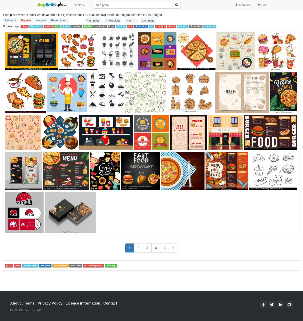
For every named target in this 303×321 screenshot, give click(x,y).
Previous (113, 20)
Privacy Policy (50, 303)
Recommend (59, 20)
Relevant (10, 20)
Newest (41, 20)
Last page (148, 20)
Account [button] (243, 5)
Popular (26, 20)
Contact (110, 303)
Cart (262, 5)
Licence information (83, 303)
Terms (29, 303)
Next (131, 20)
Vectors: (79, 5)
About (15, 303)
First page (93, 20)
